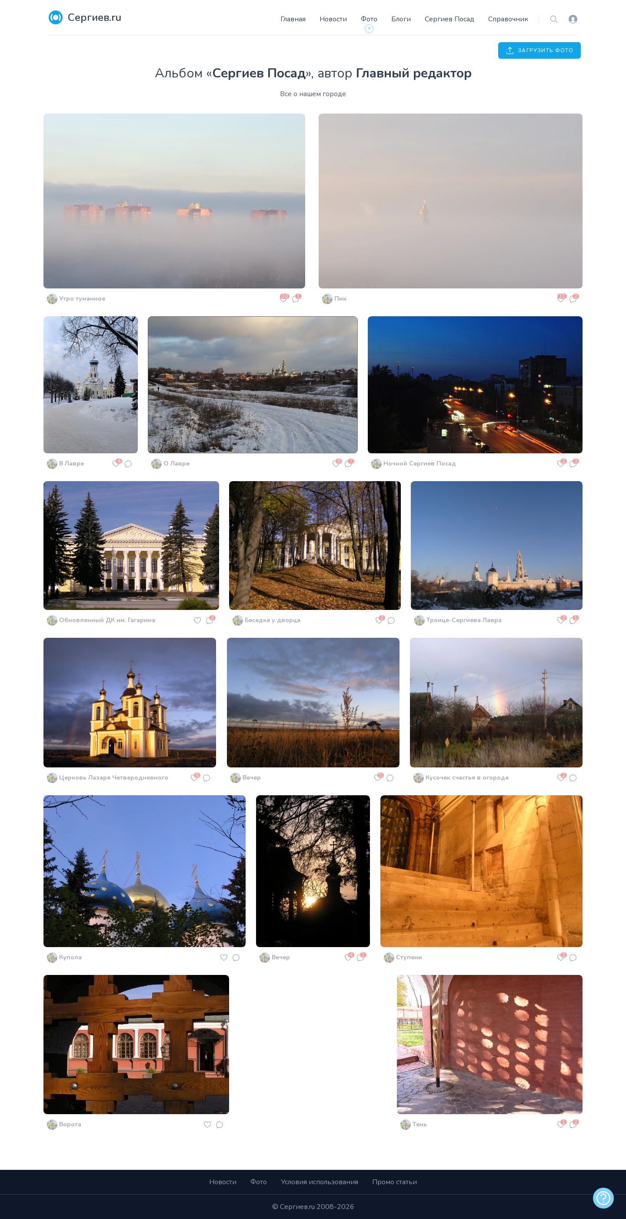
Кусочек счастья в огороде (467, 778)
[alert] (603, 1198)
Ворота (70, 1124)
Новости (333, 19)
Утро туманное (82, 299)
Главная (293, 19)
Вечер (252, 778)
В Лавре (71, 463)
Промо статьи (394, 1182)
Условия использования (319, 1182)
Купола (70, 957)
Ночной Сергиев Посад (419, 463)
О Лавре (176, 463)
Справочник (508, 19)
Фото (369, 19)
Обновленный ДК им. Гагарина (107, 620)
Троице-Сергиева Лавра (464, 620)
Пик (340, 299)
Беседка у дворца (272, 620)
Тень (420, 1124)
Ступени (409, 957)
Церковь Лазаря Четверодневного (113, 778)
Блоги (401, 19)
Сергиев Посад (449, 19)
